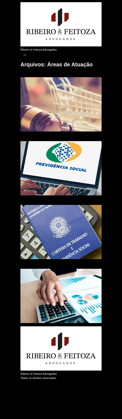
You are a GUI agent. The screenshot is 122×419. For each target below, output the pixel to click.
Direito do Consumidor (41, 72)
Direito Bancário (35, 263)
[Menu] (24, 55)
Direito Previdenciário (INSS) (48, 136)
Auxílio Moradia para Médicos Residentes (60, 200)
